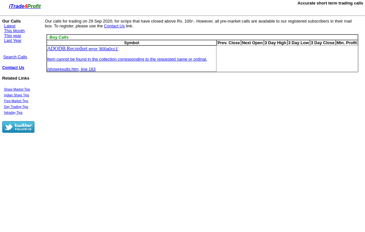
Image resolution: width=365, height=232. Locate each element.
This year (12, 35)
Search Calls (15, 56)
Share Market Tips (17, 89)
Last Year (12, 40)
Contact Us (13, 67)
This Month (14, 30)
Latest (9, 26)
